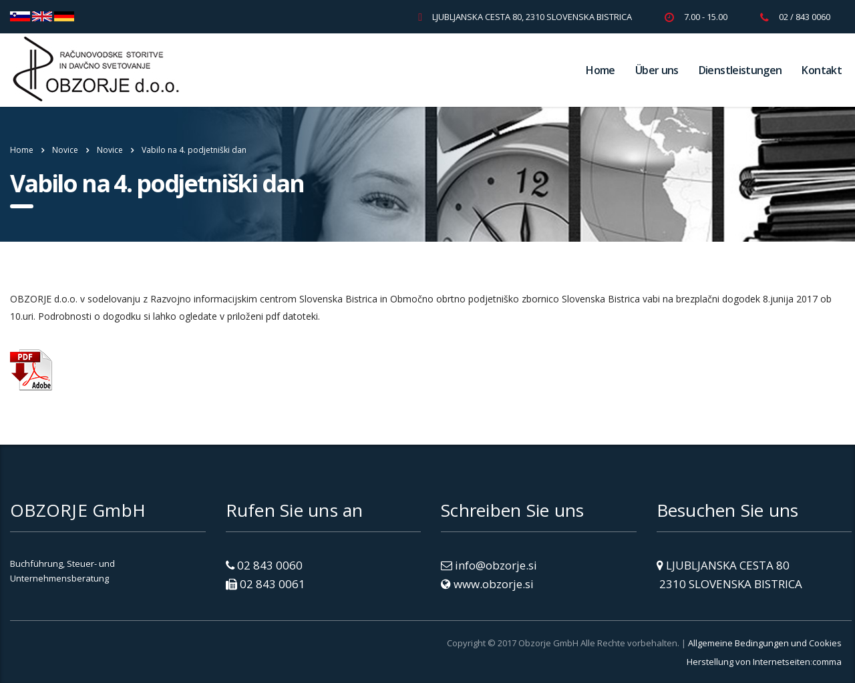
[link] (80, 657)
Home (600, 70)
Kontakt (822, 70)
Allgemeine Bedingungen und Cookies (765, 643)
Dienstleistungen (740, 70)
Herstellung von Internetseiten (748, 662)
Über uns (657, 70)
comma (827, 662)
